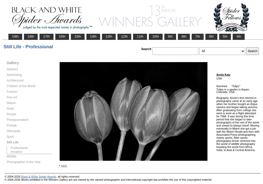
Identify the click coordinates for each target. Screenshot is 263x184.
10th (156, 36)
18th (31, 36)
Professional (19, 148)
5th (225, 36)
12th (124, 36)
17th (46, 36)
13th (109, 36)
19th (15, 36)
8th (184, 36)
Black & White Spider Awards (38, 176)
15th (78, 36)
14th (93, 36)
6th (211, 36)
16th (62, 36)
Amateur (16, 152)
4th (238, 36)
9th (170, 36)
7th (197, 36)
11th (140, 36)
